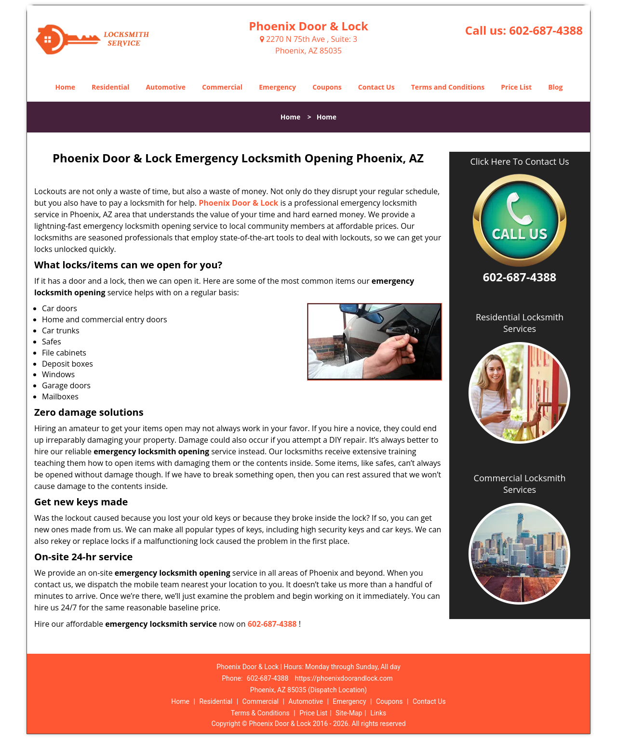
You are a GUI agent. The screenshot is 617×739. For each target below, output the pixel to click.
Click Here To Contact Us (519, 162)
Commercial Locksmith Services (520, 483)
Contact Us (376, 87)
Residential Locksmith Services (519, 322)
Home (65, 87)
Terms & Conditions (260, 713)
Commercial (222, 87)
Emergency (277, 87)
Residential (110, 87)
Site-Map (348, 713)
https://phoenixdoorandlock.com (344, 678)
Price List (516, 87)
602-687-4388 (546, 30)
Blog (555, 87)
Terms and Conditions (447, 87)
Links (378, 713)
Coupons (326, 87)
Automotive (166, 87)
